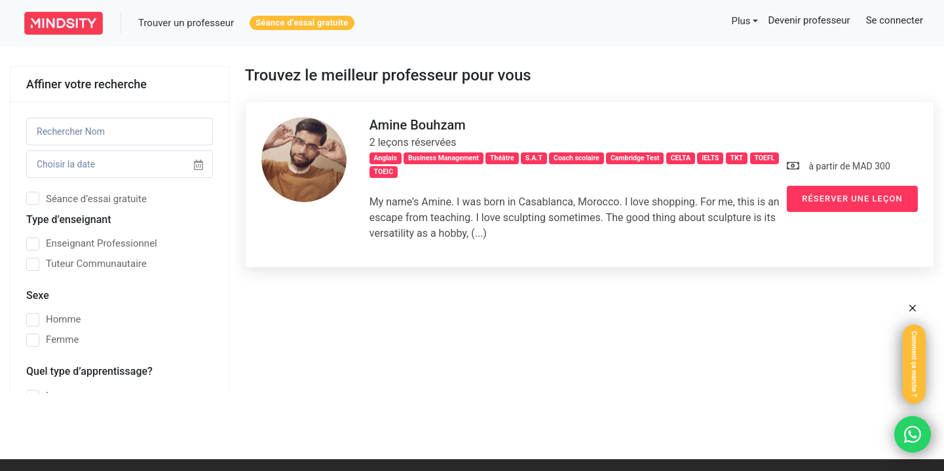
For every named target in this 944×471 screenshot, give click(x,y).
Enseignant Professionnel (91, 243)
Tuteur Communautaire (86, 264)
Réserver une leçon (852, 198)
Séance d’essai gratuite (302, 22)
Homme (53, 319)
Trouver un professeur (186, 23)
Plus (740, 21)
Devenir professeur (809, 20)
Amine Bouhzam (417, 125)
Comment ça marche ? (914, 364)
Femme (52, 339)
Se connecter (894, 20)
